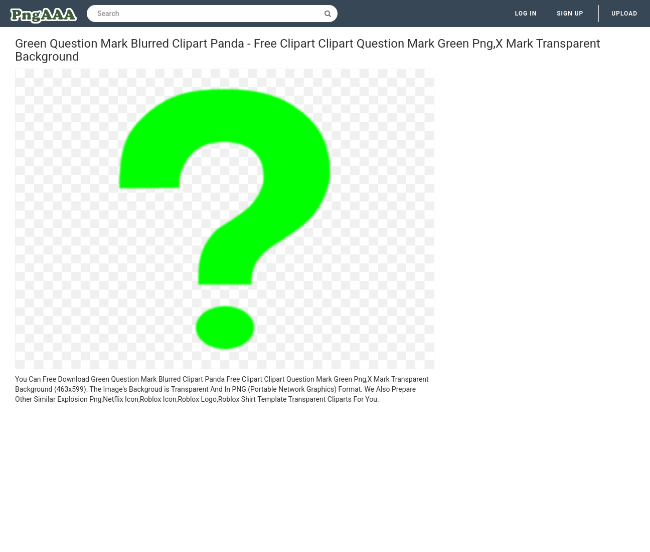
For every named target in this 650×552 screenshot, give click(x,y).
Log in (526, 13)
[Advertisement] (224, 479)
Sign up (570, 13)
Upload (624, 13)
